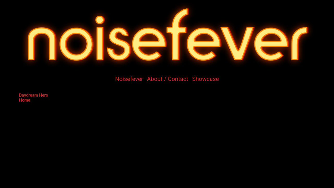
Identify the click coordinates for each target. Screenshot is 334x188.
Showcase (205, 78)
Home (24, 100)
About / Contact (167, 78)
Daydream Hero (33, 95)
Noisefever (129, 78)
